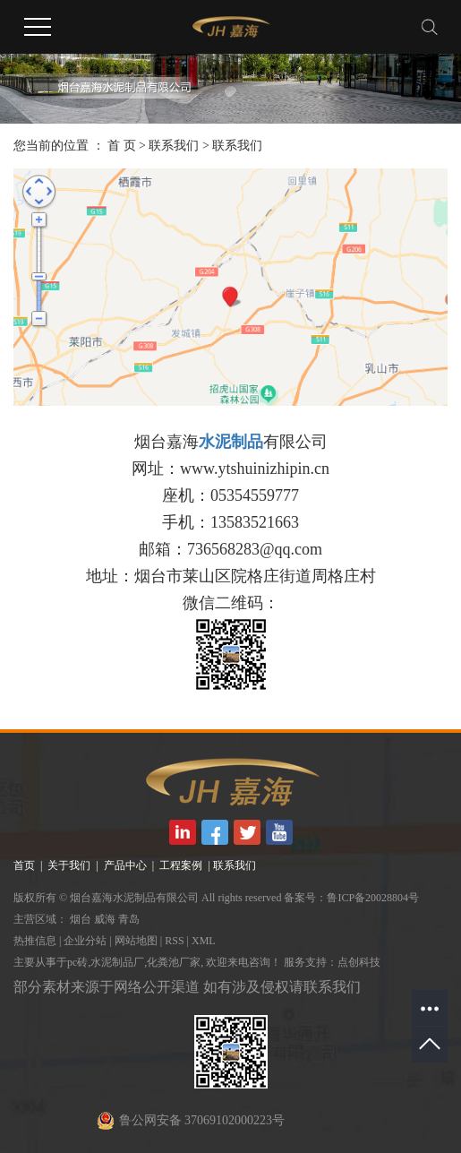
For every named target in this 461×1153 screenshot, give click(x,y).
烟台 (80, 919)
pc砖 (77, 962)
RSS (174, 940)
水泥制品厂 (117, 962)
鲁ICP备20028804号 (373, 897)
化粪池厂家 (174, 962)
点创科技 (358, 962)
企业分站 (85, 940)
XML (204, 940)
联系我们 (174, 145)
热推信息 (34, 940)
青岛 (129, 919)
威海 (104, 919)
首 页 (121, 145)
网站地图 (136, 940)
